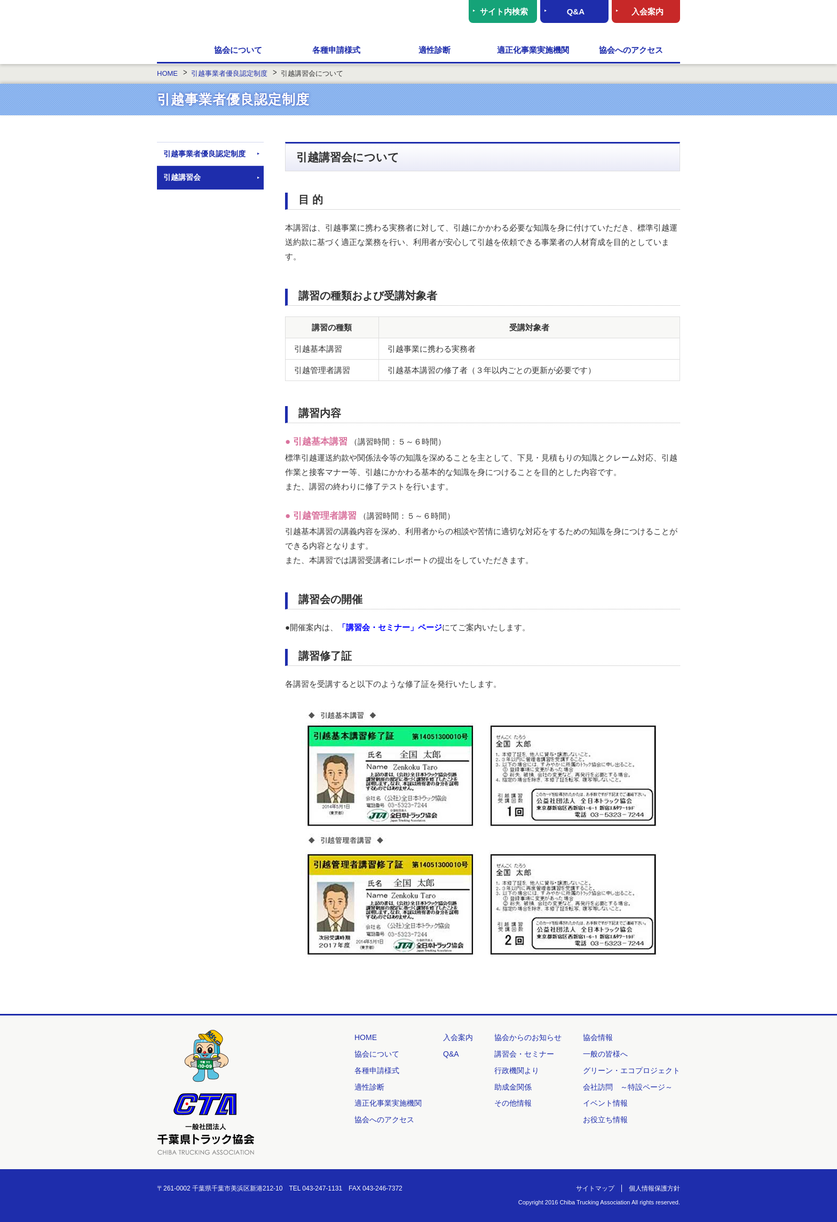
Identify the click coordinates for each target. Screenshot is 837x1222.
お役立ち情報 (605, 1119)
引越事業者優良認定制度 (204, 153)
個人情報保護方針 (654, 1188)
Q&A (576, 11)
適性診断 (434, 49)
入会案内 (647, 11)
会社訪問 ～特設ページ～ (628, 1087)
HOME (173, 51)
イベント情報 (605, 1103)
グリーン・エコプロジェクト (631, 1070)
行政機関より (516, 1070)
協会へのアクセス (631, 49)
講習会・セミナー (524, 1054)
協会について (238, 49)
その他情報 (513, 1103)
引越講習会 (182, 177)
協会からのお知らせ (528, 1037)
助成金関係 (513, 1087)
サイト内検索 (504, 11)
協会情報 (598, 1037)
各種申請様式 (336, 49)
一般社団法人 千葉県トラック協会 (261, 19)
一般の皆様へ (605, 1054)
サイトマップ (595, 1188)
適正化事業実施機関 (533, 49)
